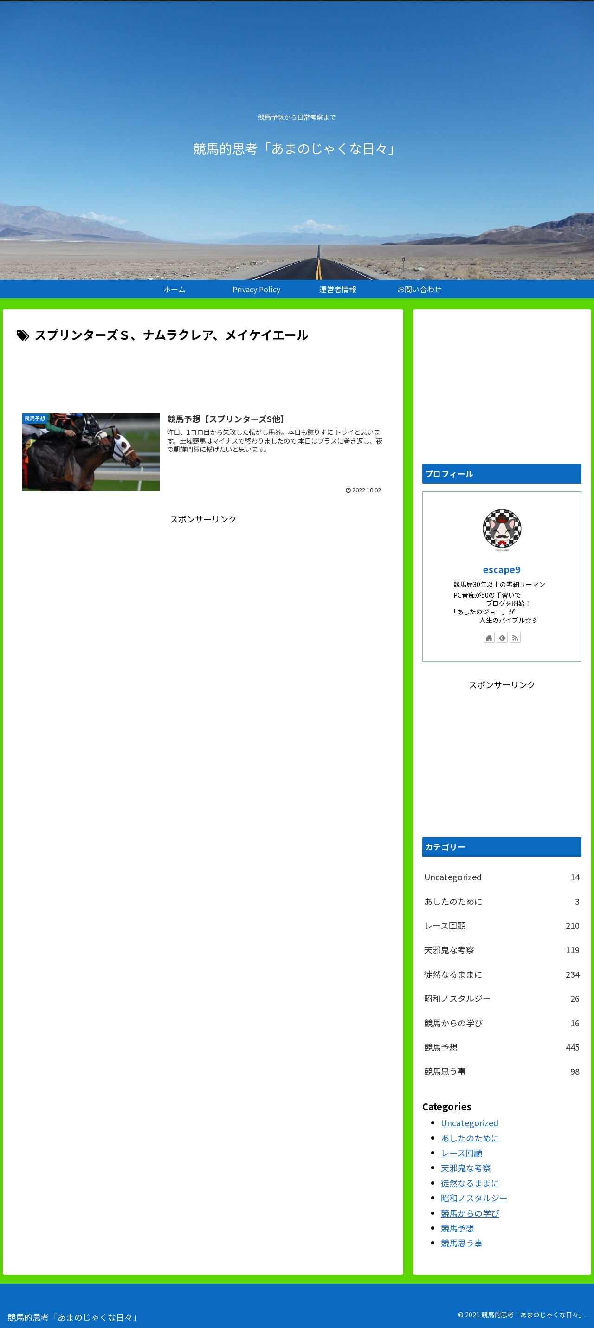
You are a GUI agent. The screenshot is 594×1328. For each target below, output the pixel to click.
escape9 (502, 569)
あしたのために (502, 901)
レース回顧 (502, 925)
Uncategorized (502, 876)
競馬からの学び (502, 1022)
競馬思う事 (502, 1071)
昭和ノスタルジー (502, 998)
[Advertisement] (203, 371)
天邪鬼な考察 (502, 949)
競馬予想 (502, 1046)
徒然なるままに (502, 974)
